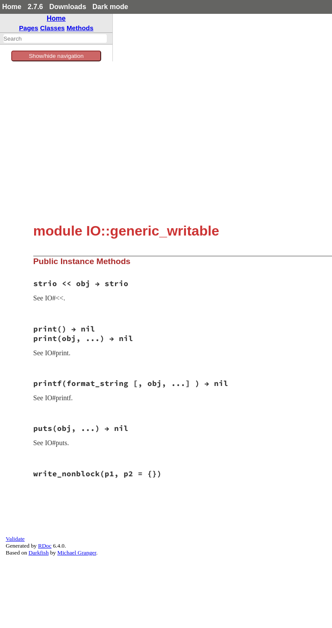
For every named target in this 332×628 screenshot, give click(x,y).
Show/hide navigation (56, 56)
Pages (28, 28)
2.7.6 (35, 6)
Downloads (67, 6)
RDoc (44, 545)
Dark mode (110, 6)
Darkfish (39, 552)
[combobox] (55, 38)
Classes (52, 28)
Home (11, 6)
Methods (80, 28)
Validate (15, 539)
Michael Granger (76, 552)
